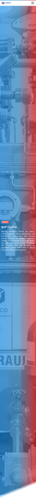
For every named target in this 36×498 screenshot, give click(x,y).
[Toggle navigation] (33, 3)
